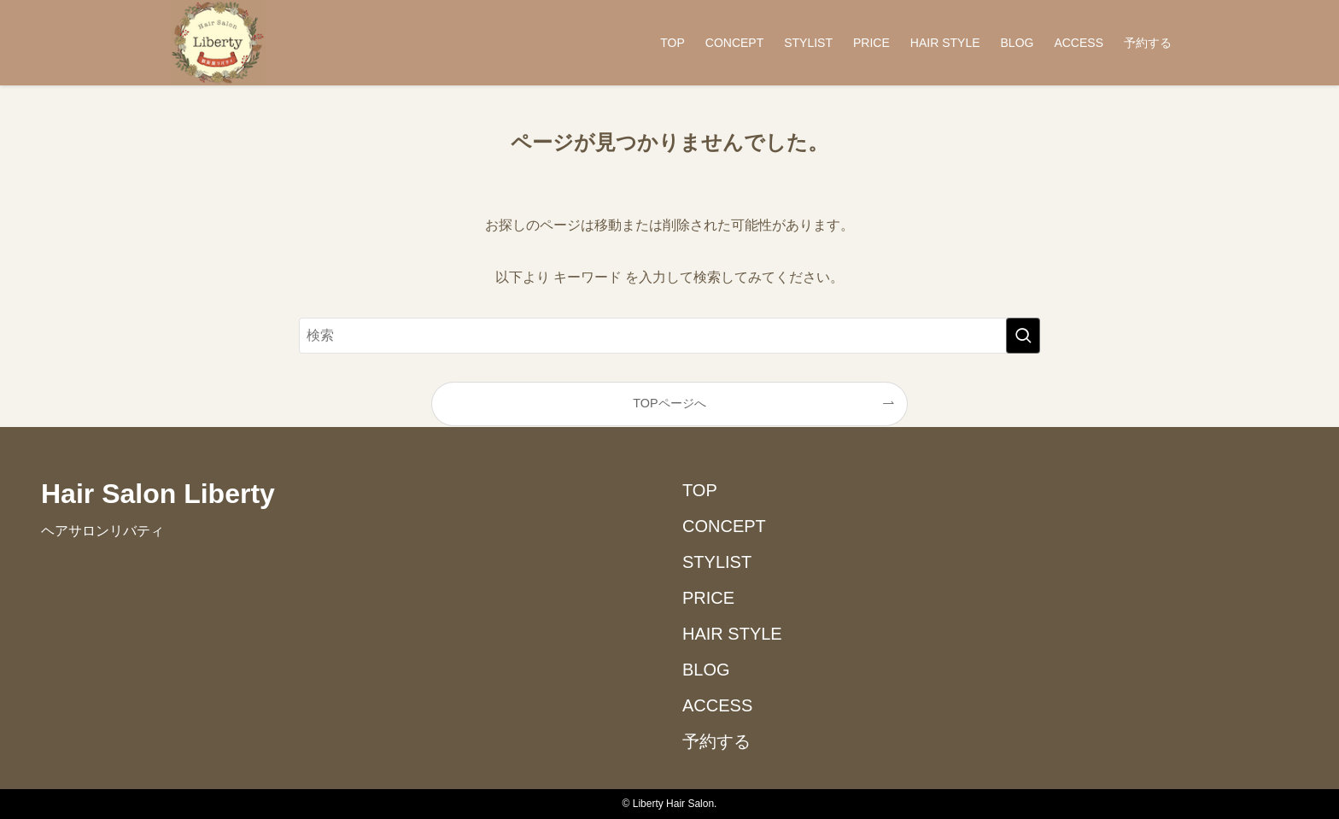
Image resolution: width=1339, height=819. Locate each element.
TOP (699, 490)
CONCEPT (724, 526)
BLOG (706, 669)
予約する (716, 741)
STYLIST (716, 562)
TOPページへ (669, 403)
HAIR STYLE (732, 633)
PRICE (708, 597)
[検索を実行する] (1023, 336)
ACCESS (717, 705)
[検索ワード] (669, 336)
